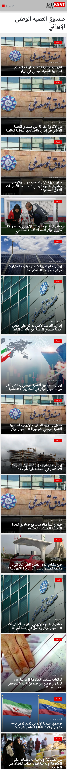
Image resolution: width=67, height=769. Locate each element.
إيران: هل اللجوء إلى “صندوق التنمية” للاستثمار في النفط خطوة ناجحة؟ (37, 467)
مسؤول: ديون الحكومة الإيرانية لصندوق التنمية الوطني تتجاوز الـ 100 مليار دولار (35, 427)
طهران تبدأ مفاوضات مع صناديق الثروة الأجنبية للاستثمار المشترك (36, 527)
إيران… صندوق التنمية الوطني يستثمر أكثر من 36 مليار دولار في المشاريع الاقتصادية (34, 387)
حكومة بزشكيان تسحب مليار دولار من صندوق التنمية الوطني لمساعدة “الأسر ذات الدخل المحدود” (34, 186)
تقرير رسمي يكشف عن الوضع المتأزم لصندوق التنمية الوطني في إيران (38, 69)
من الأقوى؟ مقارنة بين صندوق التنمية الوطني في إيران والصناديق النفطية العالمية (34, 129)
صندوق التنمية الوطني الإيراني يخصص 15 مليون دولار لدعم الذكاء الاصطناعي (34, 228)
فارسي (11, 6)
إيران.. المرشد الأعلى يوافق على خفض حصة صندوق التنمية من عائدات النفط (37, 328)
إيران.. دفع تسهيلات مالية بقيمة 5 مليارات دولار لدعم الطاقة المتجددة (35, 268)
